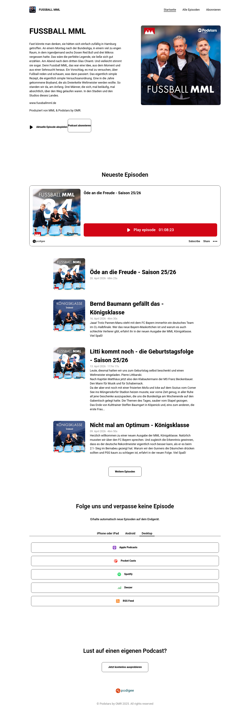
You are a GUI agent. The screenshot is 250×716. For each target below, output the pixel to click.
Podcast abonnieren (97, 124)
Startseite (170, 9)
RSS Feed (128, 598)
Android (130, 530)
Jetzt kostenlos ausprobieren (125, 664)
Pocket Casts (128, 558)
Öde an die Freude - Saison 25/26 (133, 269)
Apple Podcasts (128, 544)
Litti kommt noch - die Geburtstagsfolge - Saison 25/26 (142, 352)
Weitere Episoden (125, 468)
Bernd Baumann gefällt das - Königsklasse (127, 305)
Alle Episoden (191, 9)
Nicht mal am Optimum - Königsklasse (139, 422)
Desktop (147, 530)
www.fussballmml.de (42, 103)
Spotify (128, 571)
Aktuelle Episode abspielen (53, 124)
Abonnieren (213, 9)
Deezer (128, 584)
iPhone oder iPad (108, 530)
